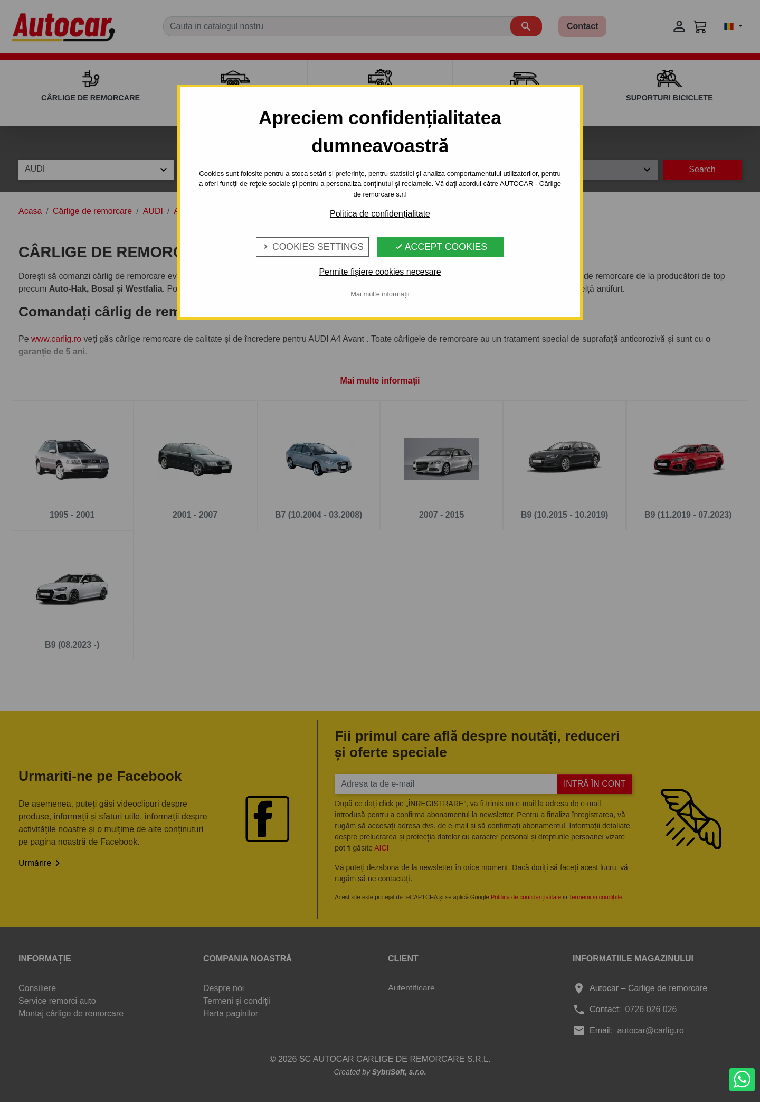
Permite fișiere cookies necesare (380, 271)
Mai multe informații (379, 294)
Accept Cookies (440, 246)
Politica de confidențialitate (380, 213)
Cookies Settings (312, 246)
